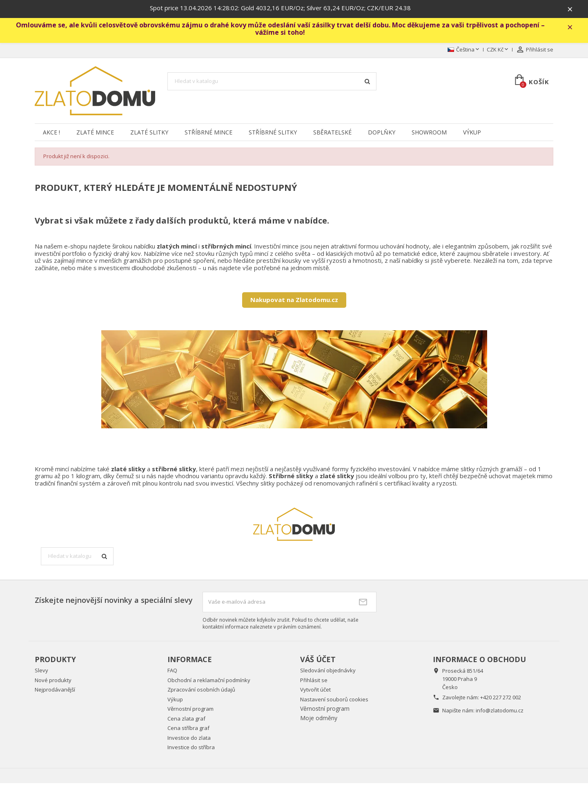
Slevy (41, 675)
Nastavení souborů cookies (334, 704)
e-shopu (75, 251)
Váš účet (318, 664)
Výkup (472, 137)
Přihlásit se (313, 685)
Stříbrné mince (208, 137)
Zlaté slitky (149, 137)
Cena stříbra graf (188, 733)
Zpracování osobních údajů (201, 694)
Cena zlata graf (186, 723)
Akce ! (51, 137)
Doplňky (381, 137)
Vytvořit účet (315, 694)
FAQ (172, 675)
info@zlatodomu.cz (499, 715)
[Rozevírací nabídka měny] (498, 54)
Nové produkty (53, 685)
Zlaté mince (95, 137)
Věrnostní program (190, 713)
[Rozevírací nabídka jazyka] (464, 54)
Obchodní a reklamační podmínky (208, 685)
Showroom (429, 137)
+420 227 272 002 (500, 702)
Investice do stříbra (191, 752)
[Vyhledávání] (271, 86)
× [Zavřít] (576, 10)
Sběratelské (332, 137)
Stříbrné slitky (273, 137)
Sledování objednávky (328, 675)
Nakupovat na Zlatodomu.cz (294, 304)
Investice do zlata (189, 742)
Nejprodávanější (55, 694)
